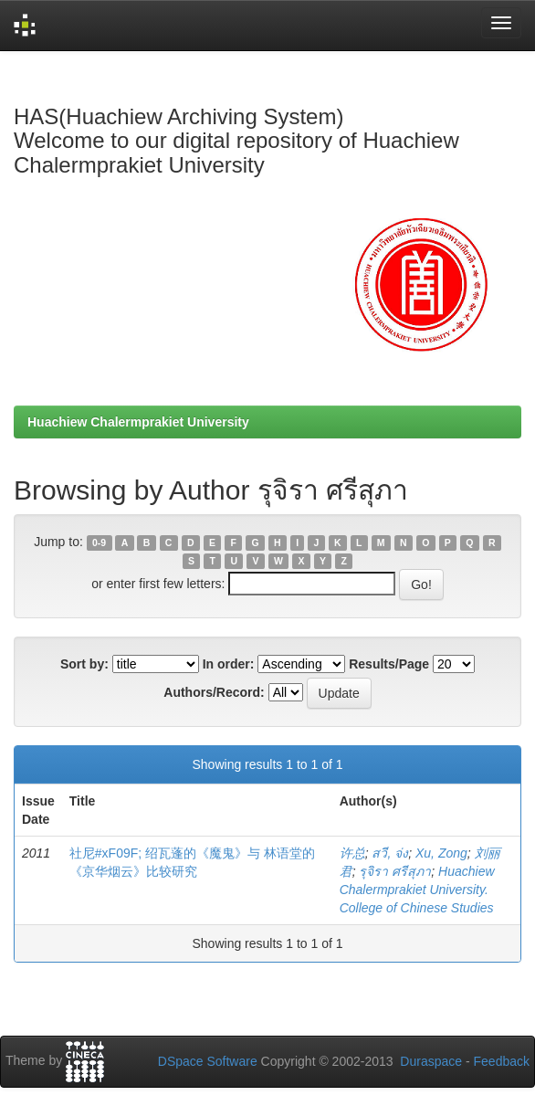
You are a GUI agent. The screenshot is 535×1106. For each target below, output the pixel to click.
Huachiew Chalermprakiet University (138, 422)
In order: (229, 664)
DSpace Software (207, 1061)
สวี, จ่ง (390, 853)
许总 (352, 853)
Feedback (502, 1061)
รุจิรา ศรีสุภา (395, 871)
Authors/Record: (213, 692)
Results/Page (389, 664)
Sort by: (84, 664)
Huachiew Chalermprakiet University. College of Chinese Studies (417, 889)
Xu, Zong (441, 853)
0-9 (99, 542)
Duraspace (431, 1061)
